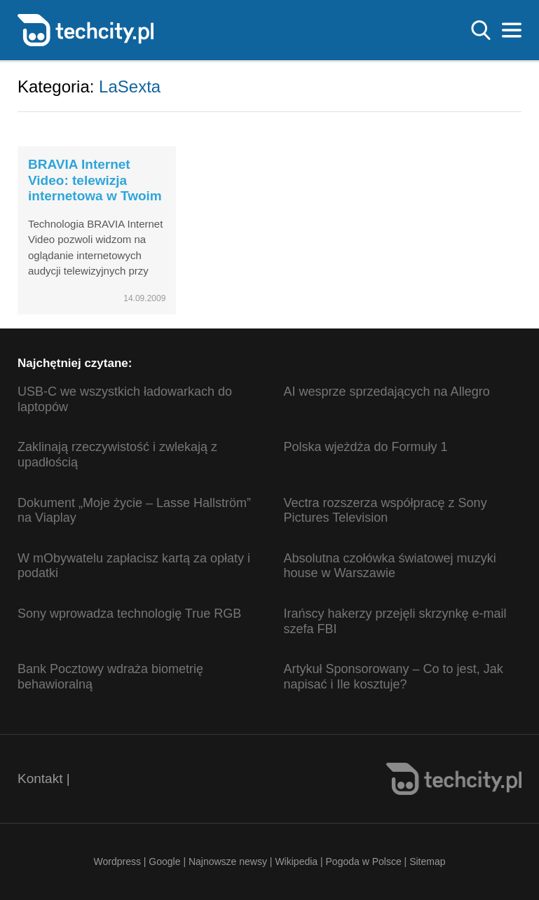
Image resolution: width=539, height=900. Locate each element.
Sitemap (427, 861)
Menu (511, 30)
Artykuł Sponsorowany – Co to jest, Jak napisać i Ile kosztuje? (393, 676)
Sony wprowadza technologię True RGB (129, 614)
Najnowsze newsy (228, 861)
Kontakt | (44, 778)
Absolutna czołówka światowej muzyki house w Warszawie (390, 566)
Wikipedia (296, 861)
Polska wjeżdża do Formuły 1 (366, 447)
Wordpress (116, 861)
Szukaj (481, 30)
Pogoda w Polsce (364, 861)
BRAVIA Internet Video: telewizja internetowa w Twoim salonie (95, 188)
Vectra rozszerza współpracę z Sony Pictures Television (385, 510)
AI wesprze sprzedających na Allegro (387, 392)
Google (166, 861)
